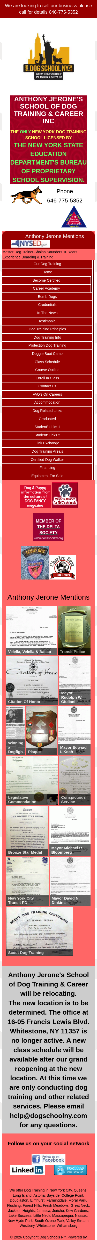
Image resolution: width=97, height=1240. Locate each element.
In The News (47, 313)
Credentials (47, 305)
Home (47, 272)
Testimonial (47, 321)
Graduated (47, 419)
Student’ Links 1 (47, 427)
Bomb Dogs (47, 297)
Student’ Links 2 (47, 435)
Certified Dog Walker (47, 460)
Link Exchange (47, 443)
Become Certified (46, 280)
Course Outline (47, 370)
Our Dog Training (47, 264)
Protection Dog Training (47, 345)
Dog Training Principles (47, 329)
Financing (47, 468)
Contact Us (47, 386)
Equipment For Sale (47, 476)
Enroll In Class (47, 378)
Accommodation (47, 402)
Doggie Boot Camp (47, 354)
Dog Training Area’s (47, 451)
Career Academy (46, 288)
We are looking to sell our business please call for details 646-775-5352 (48, 9)
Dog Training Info (47, 337)
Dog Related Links (47, 411)
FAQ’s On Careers (47, 394)
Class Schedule (47, 362)
